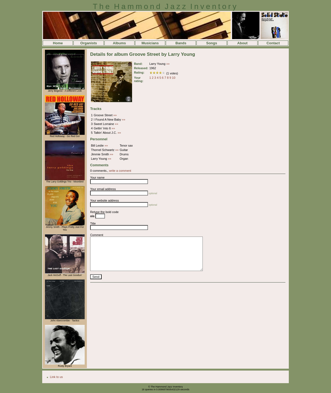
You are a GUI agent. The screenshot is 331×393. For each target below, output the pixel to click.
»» (168, 63)
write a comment (120, 170)
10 (173, 77)
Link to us (56, 377)
